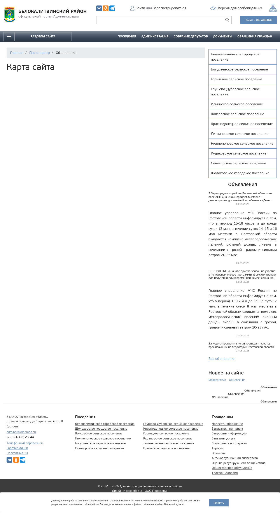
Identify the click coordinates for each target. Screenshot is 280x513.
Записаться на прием (227, 428)
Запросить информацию (229, 433)
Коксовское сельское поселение (98, 433)
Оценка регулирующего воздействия (239, 463)
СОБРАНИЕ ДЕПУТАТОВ (191, 36)
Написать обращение (227, 424)
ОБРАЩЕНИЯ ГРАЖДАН (254, 36)
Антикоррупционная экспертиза (235, 458)
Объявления (237, 379)
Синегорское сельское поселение (99, 448)
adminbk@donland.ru (21, 432)
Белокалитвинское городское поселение (105, 424)
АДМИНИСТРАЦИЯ (154, 36)
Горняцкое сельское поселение (166, 433)
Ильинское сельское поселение (166, 448)
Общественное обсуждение (232, 468)
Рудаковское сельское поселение (167, 438)
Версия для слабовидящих (240, 8)
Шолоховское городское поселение (101, 428)
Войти (140, 8)
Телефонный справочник (25, 443)
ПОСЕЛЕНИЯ (127, 36)
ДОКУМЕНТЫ (222, 36)
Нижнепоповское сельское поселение (103, 438)
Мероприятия (217, 379)
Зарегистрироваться (169, 8)
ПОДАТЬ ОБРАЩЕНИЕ (258, 19)
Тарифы (217, 448)
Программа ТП (17, 453)
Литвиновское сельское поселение (168, 443)
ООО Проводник (156, 491)
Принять (219, 502)
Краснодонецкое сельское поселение (170, 428)
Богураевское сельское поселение (100, 443)
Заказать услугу (223, 438)
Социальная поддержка (229, 443)
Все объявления (221, 359)
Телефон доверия (225, 473)
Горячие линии (17, 448)
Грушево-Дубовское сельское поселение (173, 424)
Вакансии (219, 453)
